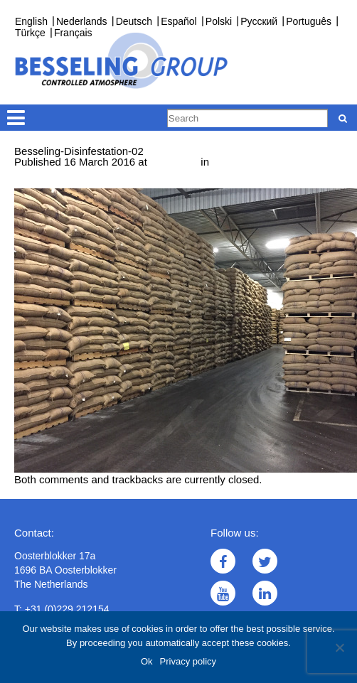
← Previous (42, 183)
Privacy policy (188, 661)
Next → (90, 183)
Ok (147, 661)
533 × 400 (174, 162)
